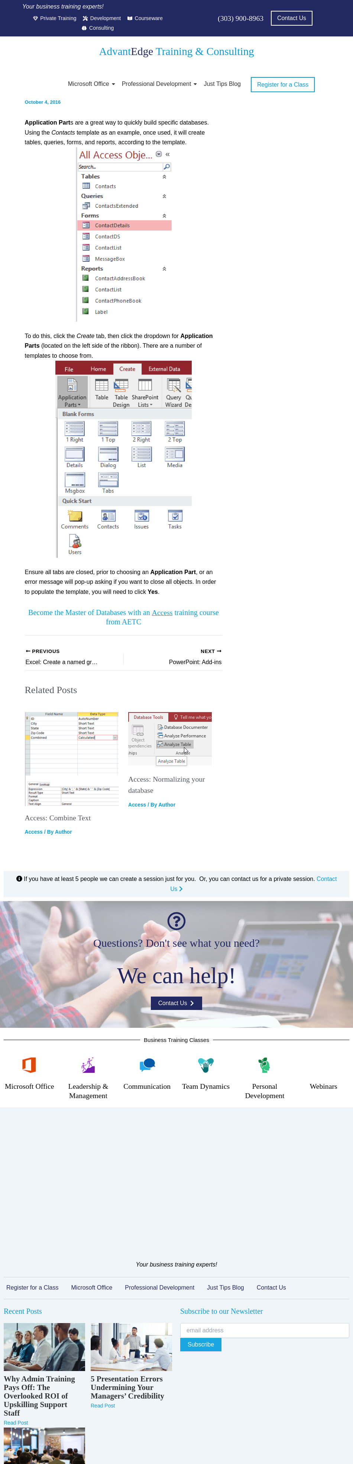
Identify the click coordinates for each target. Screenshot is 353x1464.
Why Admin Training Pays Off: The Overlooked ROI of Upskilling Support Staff (39, 1278)
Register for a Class (32, 1169)
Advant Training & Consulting (176, 51)
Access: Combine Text (58, 818)
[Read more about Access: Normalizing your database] (175, 740)
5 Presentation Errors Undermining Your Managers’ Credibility (127, 1269)
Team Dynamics (206, 1086)
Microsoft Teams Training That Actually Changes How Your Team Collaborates (42, 1378)
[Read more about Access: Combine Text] (72, 759)
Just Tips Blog (222, 84)
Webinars (323, 1086)
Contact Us (271, 1169)
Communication (147, 1086)
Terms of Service (174, 1448)
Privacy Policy (131, 1448)
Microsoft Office (90, 84)
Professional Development (158, 84)
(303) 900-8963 (240, 18)
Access (162, 612)
